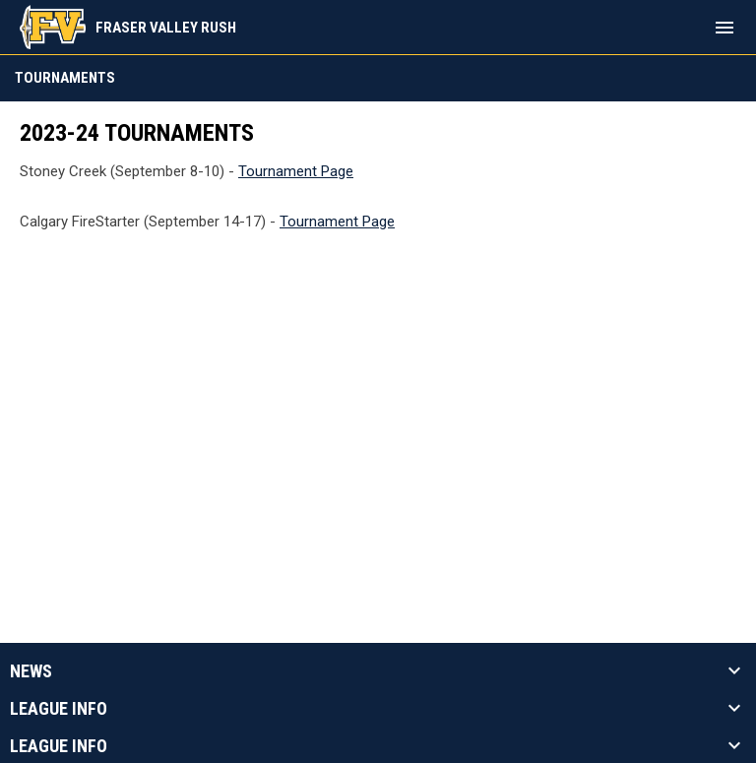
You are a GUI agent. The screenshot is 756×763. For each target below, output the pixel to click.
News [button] (31, 671)
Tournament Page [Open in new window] (295, 171)
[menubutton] (724, 27)
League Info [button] (58, 709)
